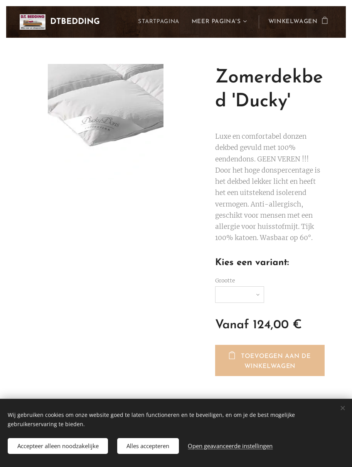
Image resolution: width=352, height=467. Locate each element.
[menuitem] (159, 22)
